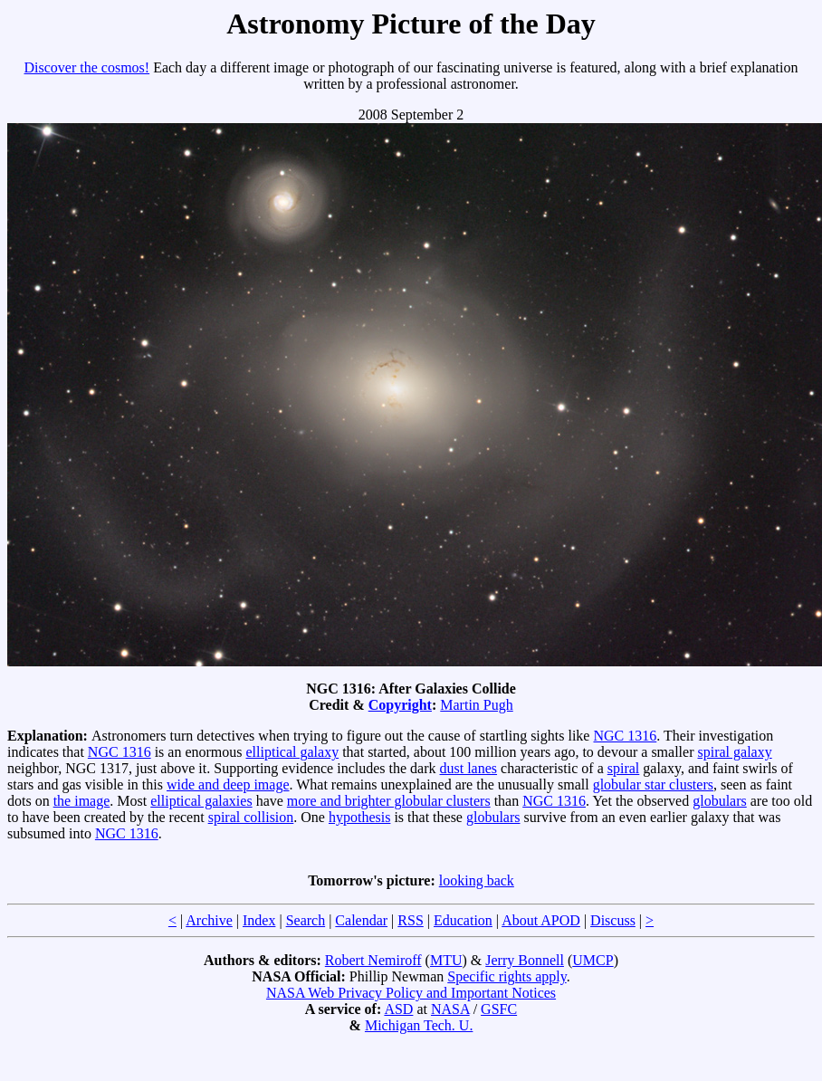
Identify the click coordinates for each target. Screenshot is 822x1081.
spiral (623, 768)
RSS (410, 920)
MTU (446, 960)
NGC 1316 (624, 735)
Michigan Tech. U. (419, 1025)
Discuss (613, 920)
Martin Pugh (476, 705)
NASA (450, 1009)
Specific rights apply (506, 976)
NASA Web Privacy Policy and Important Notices (411, 992)
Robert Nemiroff (373, 960)
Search (306, 920)
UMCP (592, 960)
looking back (476, 880)
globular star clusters (653, 784)
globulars (720, 800)
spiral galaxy (734, 752)
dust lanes (469, 768)
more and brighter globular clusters (389, 800)
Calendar (361, 920)
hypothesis (359, 817)
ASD (398, 1009)
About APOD (541, 920)
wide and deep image (228, 784)
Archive (209, 920)
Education (463, 920)
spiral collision (251, 817)
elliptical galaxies (201, 800)
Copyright (400, 705)
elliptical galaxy (292, 752)
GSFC (499, 1009)
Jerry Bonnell (524, 960)
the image (81, 800)
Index (259, 920)
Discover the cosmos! (87, 67)
